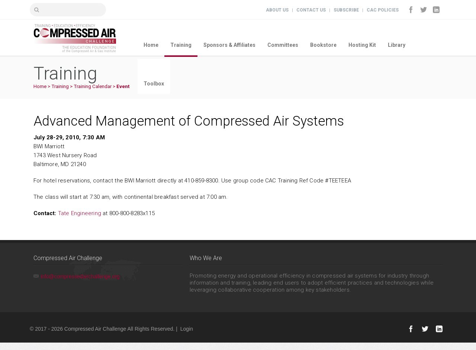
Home (151, 45)
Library (396, 45)
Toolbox (154, 84)
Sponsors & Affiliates (229, 45)
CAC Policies (383, 10)
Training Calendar (93, 86)
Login (186, 329)
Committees (282, 45)
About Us (277, 10)
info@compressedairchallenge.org (80, 276)
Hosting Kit (362, 45)
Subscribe (346, 10)
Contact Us (311, 10)
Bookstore (323, 45)
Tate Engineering (79, 213)
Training (181, 45)
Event (122, 86)
